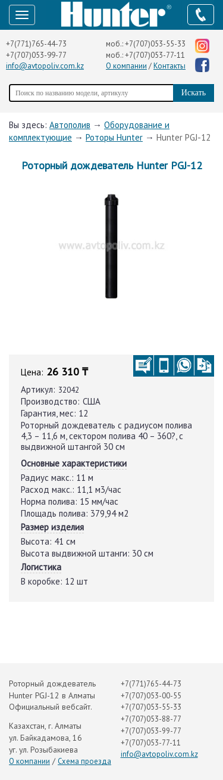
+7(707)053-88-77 (151, 719)
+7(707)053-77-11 (155, 55)
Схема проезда (84, 761)
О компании (126, 66)
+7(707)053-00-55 (151, 696)
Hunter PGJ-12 (183, 137)
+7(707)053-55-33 (155, 44)
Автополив (69, 124)
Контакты (169, 66)
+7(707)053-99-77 (36, 55)
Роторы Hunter (114, 137)
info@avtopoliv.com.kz (45, 66)
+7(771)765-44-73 (36, 44)
